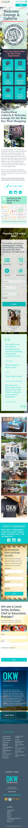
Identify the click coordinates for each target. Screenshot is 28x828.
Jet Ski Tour (18, 750)
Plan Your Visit (7, 261)
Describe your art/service (8, 647)
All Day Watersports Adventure (7, 748)
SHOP (8, 813)
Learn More (9, 715)
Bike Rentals (5, 756)
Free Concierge (10, 810)
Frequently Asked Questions (14, 818)
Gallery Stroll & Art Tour (20, 755)
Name (3, 634)
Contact (9, 816)
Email (7, 575)
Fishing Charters (6, 738)
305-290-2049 (15, 186)
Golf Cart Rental (6, 740)
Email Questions (20, 272)
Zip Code (7, 582)
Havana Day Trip (6, 736)
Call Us (21, 261)
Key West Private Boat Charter (19, 742)
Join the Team (10, 820)
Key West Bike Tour (7, 754)
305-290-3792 (20, 1)
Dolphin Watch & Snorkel (6, 751)
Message (7, 272)
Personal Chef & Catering (19, 737)
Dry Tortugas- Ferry (20, 748)
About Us (9, 815)
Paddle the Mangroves (5, 744)
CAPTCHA (4, 298)
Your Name (8, 568)
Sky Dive (17, 739)
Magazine (9, 811)
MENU (21, 5)
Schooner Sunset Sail (19, 745)
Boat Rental (5, 742)
